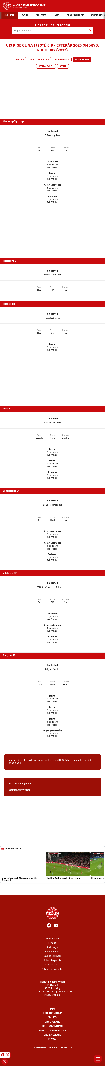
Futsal (52, 1039)
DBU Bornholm (52, 1013)
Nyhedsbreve (52, 939)
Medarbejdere (52, 952)
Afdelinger (52, 947)
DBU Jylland (52, 1022)
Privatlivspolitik (52, 960)
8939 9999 (14, 763)
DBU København (52, 1026)
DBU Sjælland (52, 1035)
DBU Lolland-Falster (52, 1031)
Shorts (52, 148)
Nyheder (52, 943)
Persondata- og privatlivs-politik (52, 1048)
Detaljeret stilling (39, 60)
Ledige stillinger (52, 956)
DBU (52, 1009)
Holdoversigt (82, 60)
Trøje (39, 148)
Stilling (20, 60)
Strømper (65, 148)
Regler (63, 66)
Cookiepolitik (52, 965)
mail (78, 760)
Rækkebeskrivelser (19, 790)
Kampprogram (62, 60)
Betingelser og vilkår (52, 969)
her (30, 784)
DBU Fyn (52, 1017)
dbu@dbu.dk (54, 995)
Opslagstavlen (46, 66)
